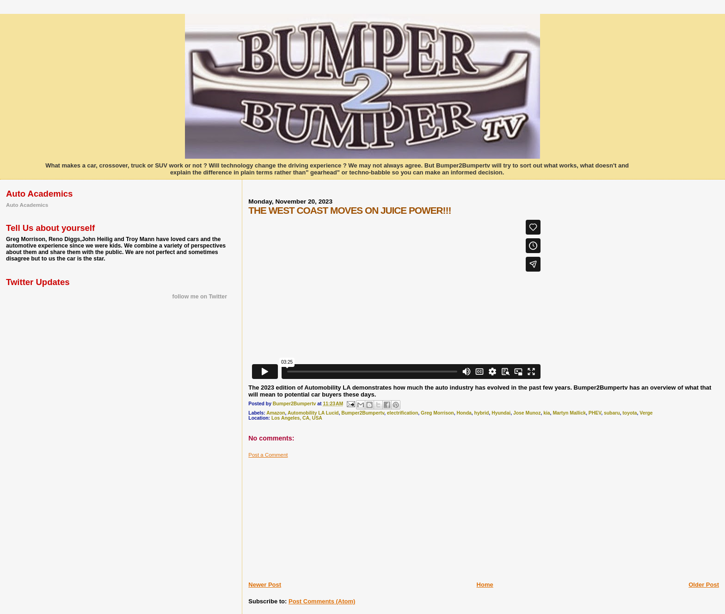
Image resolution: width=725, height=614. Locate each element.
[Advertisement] (317, 516)
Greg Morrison (437, 413)
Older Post (703, 584)
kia (546, 413)
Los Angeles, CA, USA (296, 418)
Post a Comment (268, 455)
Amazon (275, 413)
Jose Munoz (527, 413)
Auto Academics (27, 205)
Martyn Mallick (569, 413)
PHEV (595, 413)
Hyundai (501, 413)
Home (485, 584)
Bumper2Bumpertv (362, 413)
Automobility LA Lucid (313, 413)
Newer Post (264, 584)
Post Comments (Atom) (322, 601)
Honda (463, 413)
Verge (645, 413)
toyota (629, 413)
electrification (402, 413)
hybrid (481, 413)
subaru (612, 413)
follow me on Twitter (199, 296)
